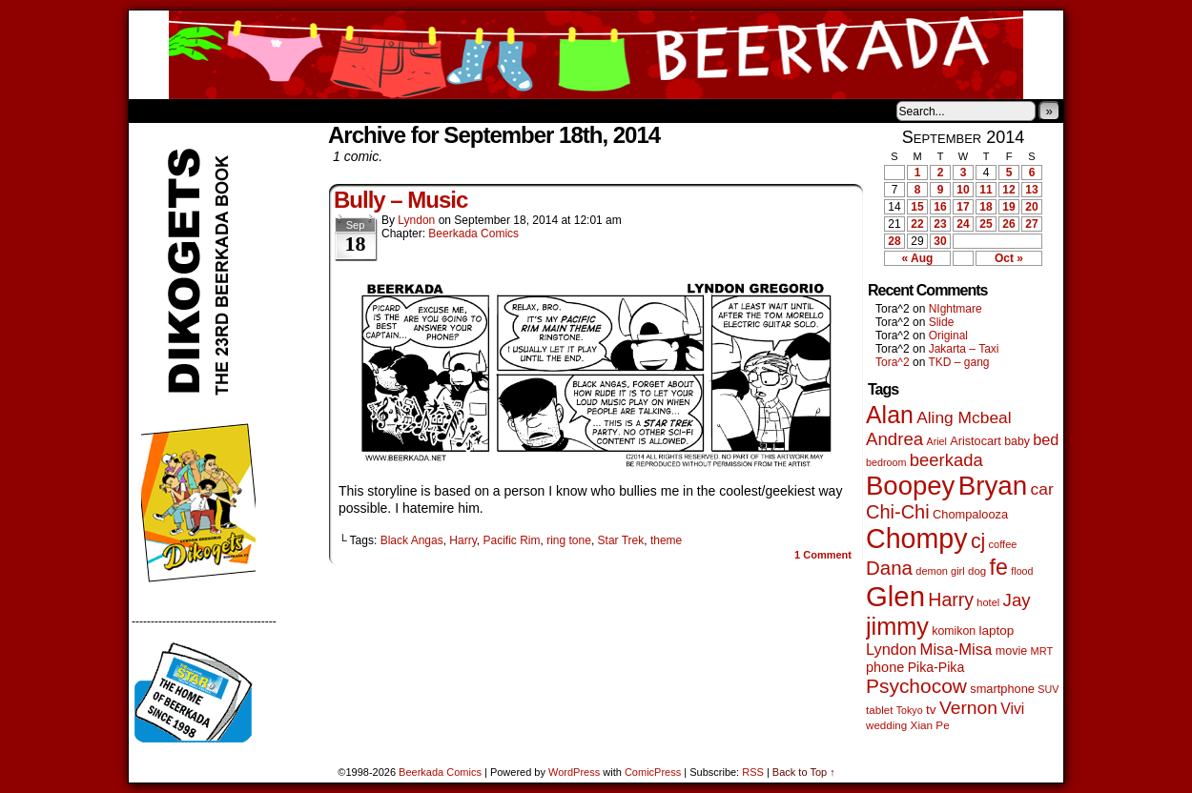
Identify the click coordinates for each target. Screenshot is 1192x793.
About (212, 110)
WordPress (574, 772)
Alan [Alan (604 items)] (890, 414)
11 (985, 189)
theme (666, 540)
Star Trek (621, 540)
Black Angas (411, 540)
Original (948, 335)
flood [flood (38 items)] (1022, 571)
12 (1008, 189)
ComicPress (653, 772)
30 (940, 241)
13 (1031, 189)
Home (155, 110)
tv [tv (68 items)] (931, 709)
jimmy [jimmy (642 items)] (897, 626)
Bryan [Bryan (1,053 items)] (993, 485)
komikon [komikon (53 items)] (954, 631)
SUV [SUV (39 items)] (1048, 689)
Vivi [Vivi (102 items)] (1012, 709)
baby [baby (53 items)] (1017, 441)
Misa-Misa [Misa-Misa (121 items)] (956, 649)
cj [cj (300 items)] (978, 541)
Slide (942, 322)
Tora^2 (892, 362)
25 (985, 224)
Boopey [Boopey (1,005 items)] (910, 485)
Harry (462, 540)
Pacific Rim (511, 540)
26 (1008, 224)
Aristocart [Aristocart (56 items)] (975, 441)
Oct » (1009, 258)
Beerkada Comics (596, 54)
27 (1031, 224)
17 (962, 207)
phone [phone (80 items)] (885, 667)
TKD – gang (958, 362)
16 (940, 207)
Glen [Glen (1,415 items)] (895, 596)
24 (962, 224)
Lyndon (416, 220)
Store (271, 110)
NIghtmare (955, 308)
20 (1031, 207)
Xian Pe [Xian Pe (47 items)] (930, 725)
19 (1008, 207)
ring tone (568, 540)
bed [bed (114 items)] (1045, 439)
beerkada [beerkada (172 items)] (946, 460)
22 (917, 224)
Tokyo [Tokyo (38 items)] (909, 710)
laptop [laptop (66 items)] (997, 630)
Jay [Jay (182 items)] (1017, 600)
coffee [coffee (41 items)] (1003, 544)
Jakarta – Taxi (964, 349)
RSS (753, 772)
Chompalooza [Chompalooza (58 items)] (970, 514)
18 (985, 207)
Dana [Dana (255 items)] (889, 568)
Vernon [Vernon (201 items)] (968, 708)
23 (940, 224)
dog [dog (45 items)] (977, 571)
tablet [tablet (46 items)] (879, 709)
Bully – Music (400, 200)
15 (917, 207)
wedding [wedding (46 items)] (886, 725)
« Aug (918, 258)
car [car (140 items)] (1042, 488)
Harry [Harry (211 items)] (951, 599)
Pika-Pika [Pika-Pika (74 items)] (936, 667)
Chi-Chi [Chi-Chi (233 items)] (898, 511)
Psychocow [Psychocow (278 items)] (916, 686)
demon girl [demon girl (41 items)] (939, 571)
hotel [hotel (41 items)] (987, 602)
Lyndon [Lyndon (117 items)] (891, 649)
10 (962, 189)
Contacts (343, 110)
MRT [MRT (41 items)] (1042, 651)
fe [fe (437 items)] (999, 567)
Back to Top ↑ (803, 772)
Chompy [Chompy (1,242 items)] (917, 538)
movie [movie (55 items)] (1012, 651)
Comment (823, 554)
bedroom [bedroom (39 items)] (886, 462)
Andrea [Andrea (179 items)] (894, 439)
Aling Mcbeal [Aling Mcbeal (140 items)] (963, 417)
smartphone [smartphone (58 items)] (1002, 688)
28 (894, 241)
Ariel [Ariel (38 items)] (937, 441)
